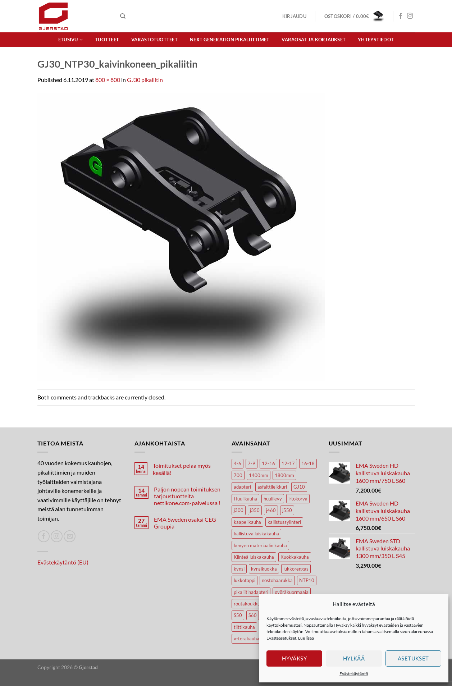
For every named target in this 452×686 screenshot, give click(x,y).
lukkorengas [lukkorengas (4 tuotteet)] (296, 569)
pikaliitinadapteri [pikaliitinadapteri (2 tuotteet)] (251, 592)
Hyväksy (294, 658)
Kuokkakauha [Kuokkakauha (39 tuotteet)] (294, 557)
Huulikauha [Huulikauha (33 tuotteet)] (245, 499)
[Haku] (122, 16)
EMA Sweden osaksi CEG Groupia (185, 523)
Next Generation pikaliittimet (229, 39)
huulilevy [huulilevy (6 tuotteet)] (273, 499)
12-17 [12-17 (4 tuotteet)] (288, 463)
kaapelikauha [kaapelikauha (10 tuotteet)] (247, 522)
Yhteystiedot (376, 39)
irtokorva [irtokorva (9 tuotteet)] (297, 499)
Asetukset (413, 658)
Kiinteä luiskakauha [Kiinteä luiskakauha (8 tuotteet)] (254, 557)
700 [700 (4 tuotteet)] (238, 475)
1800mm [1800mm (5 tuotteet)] (284, 475)
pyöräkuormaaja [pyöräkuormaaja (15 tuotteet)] (292, 592)
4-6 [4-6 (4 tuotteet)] (237, 463)
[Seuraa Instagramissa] (410, 16)
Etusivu (70, 39)
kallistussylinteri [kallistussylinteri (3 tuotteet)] (284, 522)
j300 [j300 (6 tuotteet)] (238, 510)
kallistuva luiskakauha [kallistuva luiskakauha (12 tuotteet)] (256, 533)
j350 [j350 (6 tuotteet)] (255, 510)
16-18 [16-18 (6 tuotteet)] (308, 463)
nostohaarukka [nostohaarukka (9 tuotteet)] (277, 580)
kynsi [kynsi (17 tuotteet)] (239, 569)
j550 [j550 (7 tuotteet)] (287, 510)
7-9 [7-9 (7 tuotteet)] (251, 463)
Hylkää (354, 658)
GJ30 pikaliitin (145, 79)
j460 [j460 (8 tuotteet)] (271, 510)
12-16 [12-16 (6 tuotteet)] (268, 463)
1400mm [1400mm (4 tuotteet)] (258, 475)
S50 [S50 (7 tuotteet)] (238, 615)
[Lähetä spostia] (70, 536)
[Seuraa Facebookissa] (400, 16)
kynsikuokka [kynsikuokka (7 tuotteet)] (264, 569)
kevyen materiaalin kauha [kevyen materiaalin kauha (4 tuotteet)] (260, 545)
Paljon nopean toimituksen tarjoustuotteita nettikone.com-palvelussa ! (187, 496)
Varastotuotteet (154, 39)
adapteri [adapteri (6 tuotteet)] (242, 487)
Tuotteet (107, 39)
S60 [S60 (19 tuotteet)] (252, 615)
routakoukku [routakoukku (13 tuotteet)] (247, 604)
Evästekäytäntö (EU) (62, 562)
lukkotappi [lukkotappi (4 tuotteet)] (244, 580)
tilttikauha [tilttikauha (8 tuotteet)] (244, 627)
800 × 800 (107, 79)
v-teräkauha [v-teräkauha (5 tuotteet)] (246, 638)
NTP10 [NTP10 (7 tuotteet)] (306, 580)
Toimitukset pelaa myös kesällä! (182, 469)
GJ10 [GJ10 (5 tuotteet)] (299, 487)
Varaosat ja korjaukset (314, 39)
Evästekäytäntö (353, 673)
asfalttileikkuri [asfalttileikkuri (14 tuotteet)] (272, 487)
